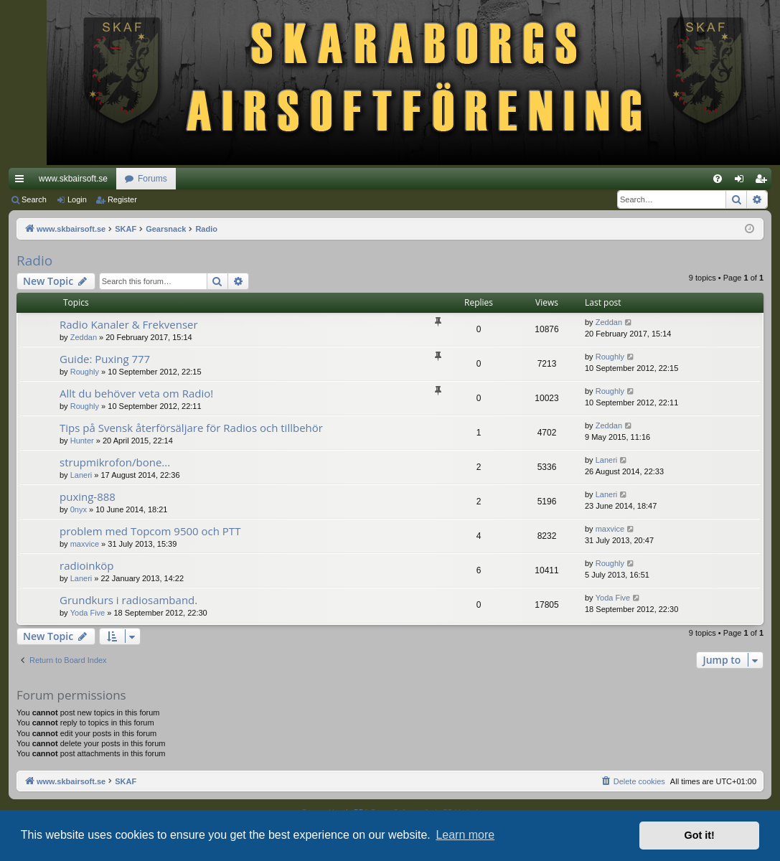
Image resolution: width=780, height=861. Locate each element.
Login (77, 199)
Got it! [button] (700, 835)
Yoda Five (87, 612)
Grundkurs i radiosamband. (128, 600)
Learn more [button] (465, 835)
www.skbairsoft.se (73, 179)
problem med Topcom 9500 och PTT (150, 531)
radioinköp (87, 565)
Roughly (84, 371)
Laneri (81, 475)
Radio (34, 260)
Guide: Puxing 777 (105, 359)
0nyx (78, 509)
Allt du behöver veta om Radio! (136, 393)
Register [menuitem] (763, 181)
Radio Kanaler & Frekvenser (129, 324)
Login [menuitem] (742, 181)
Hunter (82, 440)
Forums (152, 179)
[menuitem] (717, 178)
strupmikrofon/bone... (115, 462)
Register (122, 199)
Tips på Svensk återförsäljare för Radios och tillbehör (191, 427)
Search (34, 199)
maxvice (84, 544)
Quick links (22, 181)
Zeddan (83, 337)
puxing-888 (88, 496)
